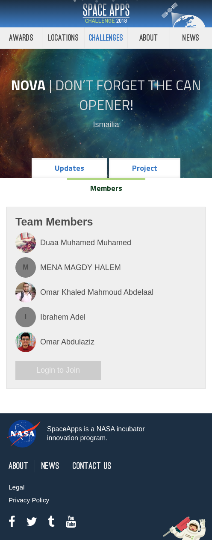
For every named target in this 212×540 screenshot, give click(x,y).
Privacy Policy (29, 500)
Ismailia (106, 124)
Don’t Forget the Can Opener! (128, 95)
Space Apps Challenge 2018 (106, 13)
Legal (16, 487)
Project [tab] (144, 168)
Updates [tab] (69, 168)
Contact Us (92, 466)
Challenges (106, 38)
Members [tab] (106, 188)
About (148, 38)
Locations (63, 38)
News (50, 466)
